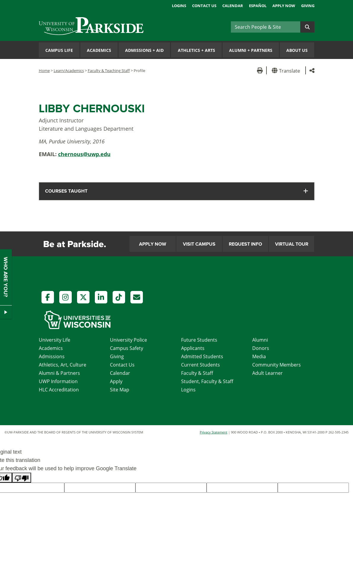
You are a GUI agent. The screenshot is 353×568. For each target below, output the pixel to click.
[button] (287, 70)
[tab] (176, 191)
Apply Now (283, 5)
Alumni (260, 340)
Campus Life (59, 50)
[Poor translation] (21, 478)
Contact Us (204, 5)
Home (44, 70)
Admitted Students (202, 356)
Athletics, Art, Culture (62, 364)
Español (257, 5)
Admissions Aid (144, 50)
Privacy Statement (213, 432)
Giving (307, 5)
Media (259, 356)
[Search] (265, 27)
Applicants (193, 348)
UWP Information (58, 381)
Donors (260, 348)
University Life (54, 340)
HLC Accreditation (59, 389)
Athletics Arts (196, 50)
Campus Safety (126, 348)
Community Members (276, 364)
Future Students (199, 340)
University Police (128, 340)
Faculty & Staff (197, 373)
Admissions (52, 356)
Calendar (232, 5)
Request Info (245, 244)
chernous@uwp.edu (84, 154)
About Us (297, 50)
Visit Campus (199, 244)
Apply (116, 381)
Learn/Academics (69, 70)
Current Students (200, 364)
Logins (179, 5)
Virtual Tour (291, 244)
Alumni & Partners (59, 373)
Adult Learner (267, 373)
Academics (99, 50)
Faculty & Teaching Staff (109, 70)
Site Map (119, 389)
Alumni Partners (250, 50)
